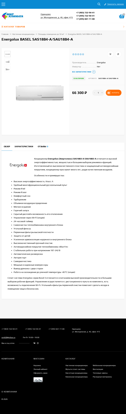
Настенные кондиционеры (23, 34)
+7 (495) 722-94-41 (85, 16)
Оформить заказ (40, 373)
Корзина (37, 365)
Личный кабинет (40, 369)
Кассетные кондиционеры (76, 373)
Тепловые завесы (100, 373)
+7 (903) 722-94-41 (85, 12)
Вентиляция (98, 369)
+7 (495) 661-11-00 (85, 19)
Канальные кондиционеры (77, 377)
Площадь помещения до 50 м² (51, 34)
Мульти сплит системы (75, 369)
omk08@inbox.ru (8, 337)
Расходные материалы (102, 377)
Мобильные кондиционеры (104, 365)
